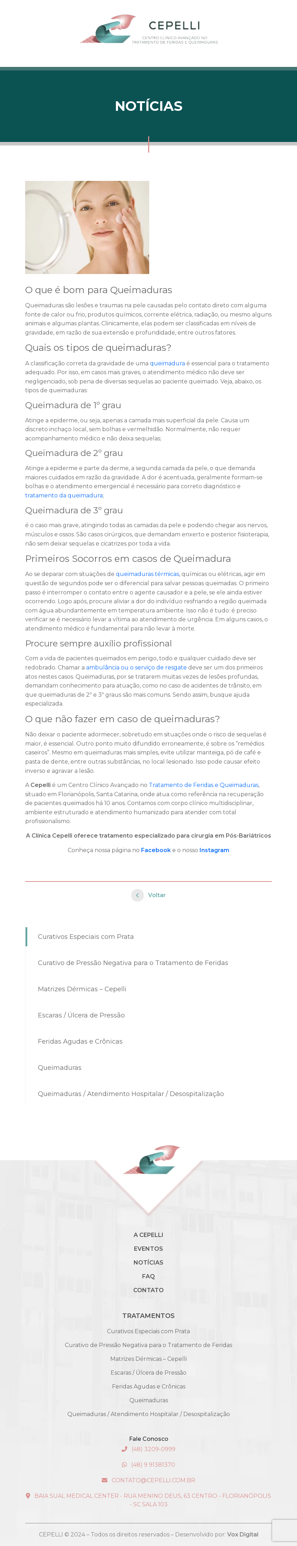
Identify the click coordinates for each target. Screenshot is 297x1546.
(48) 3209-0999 (148, 1449)
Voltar (148, 895)
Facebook (156, 850)
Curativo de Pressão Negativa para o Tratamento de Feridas (133, 963)
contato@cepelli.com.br (148, 1480)
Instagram (214, 850)
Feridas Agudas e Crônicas (80, 1041)
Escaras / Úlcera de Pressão (81, 1015)
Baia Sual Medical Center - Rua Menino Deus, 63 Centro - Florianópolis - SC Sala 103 (148, 1500)
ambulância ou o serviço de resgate (136, 667)
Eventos (148, 1248)
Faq (148, 1276)
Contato (148, 1290)
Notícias (148, 1262)
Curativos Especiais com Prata (86, 937)
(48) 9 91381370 (148, 1464)
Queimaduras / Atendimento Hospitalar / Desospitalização (131, 1094)
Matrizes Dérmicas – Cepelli (82, 989)
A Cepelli (148, 1235)
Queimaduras (60, 1068)
